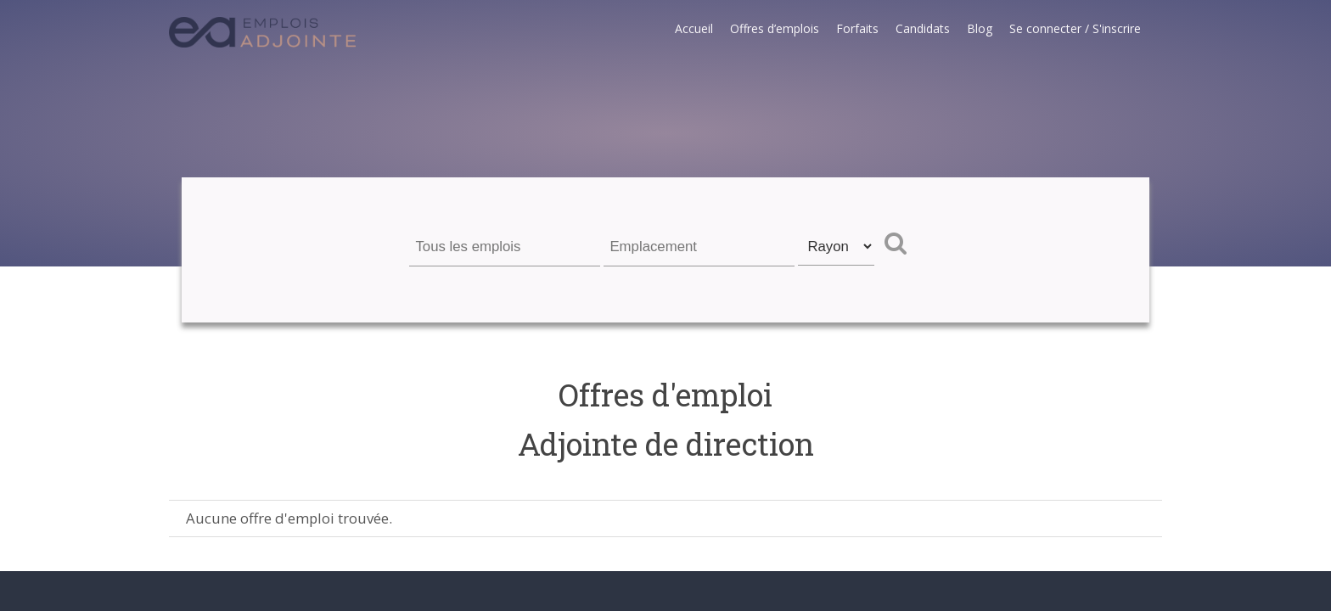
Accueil (694, 28)
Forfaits (857, 28)
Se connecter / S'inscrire (1075, 28)
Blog (979, 28)
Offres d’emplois (774, 28)
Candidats (923, 28)
